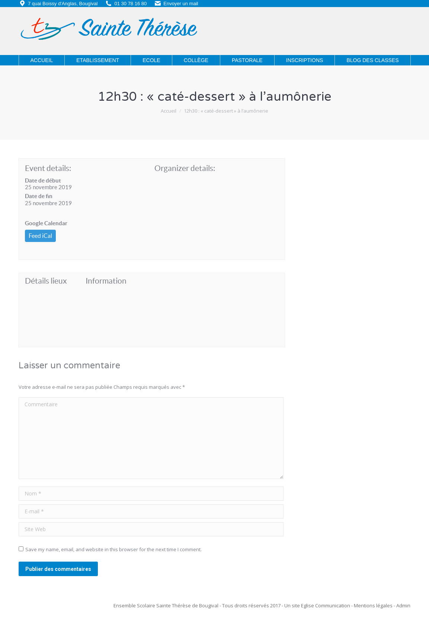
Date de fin (38, 196)
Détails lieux (46, 281)
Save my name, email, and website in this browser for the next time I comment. (113, 549)
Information (106, 281)
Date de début (43, 180)
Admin (403, 605)
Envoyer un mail (180, 3)
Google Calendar (46, 223)
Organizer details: (184, 168)
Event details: (48, 168)
